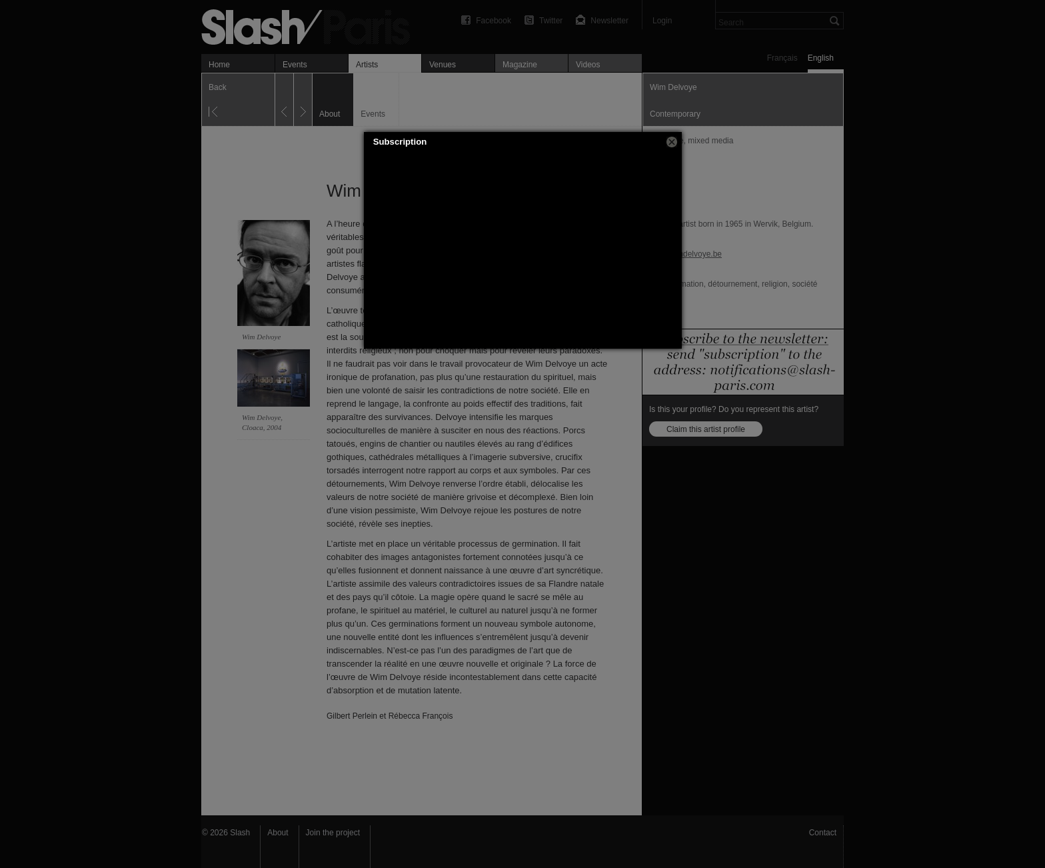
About (277, 832)
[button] (671, 142)
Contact (822, 832)
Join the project (333, 832)
